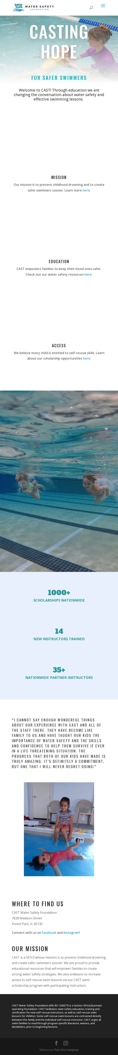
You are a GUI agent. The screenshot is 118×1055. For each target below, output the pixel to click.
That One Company (66, 1049)
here (86, 190)
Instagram (71, 932)
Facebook (49, 932)
